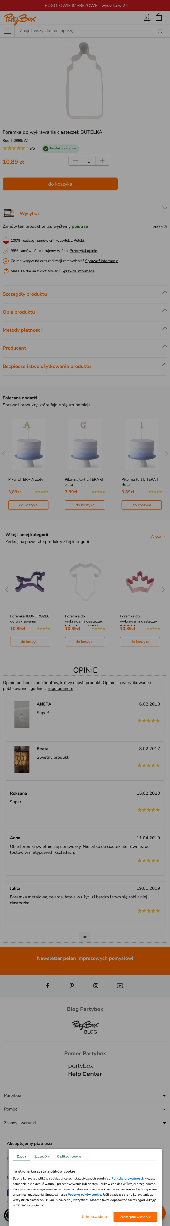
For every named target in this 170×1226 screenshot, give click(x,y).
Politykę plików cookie (84, 1194)
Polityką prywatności (127, 1178)
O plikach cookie (69, 1156)
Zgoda (21, 1156)
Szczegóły (41, 1156)
